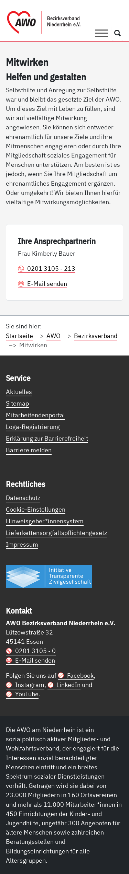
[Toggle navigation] (101, 33)
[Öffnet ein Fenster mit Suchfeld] (117, 33)
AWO (53, 335)
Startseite (19, 335)
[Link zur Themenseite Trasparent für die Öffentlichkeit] (49, 576)
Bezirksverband (95, 335)
